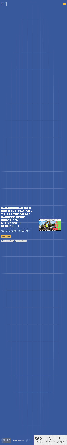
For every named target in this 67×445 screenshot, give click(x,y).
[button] (64, 4)
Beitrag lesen (6, 236)
